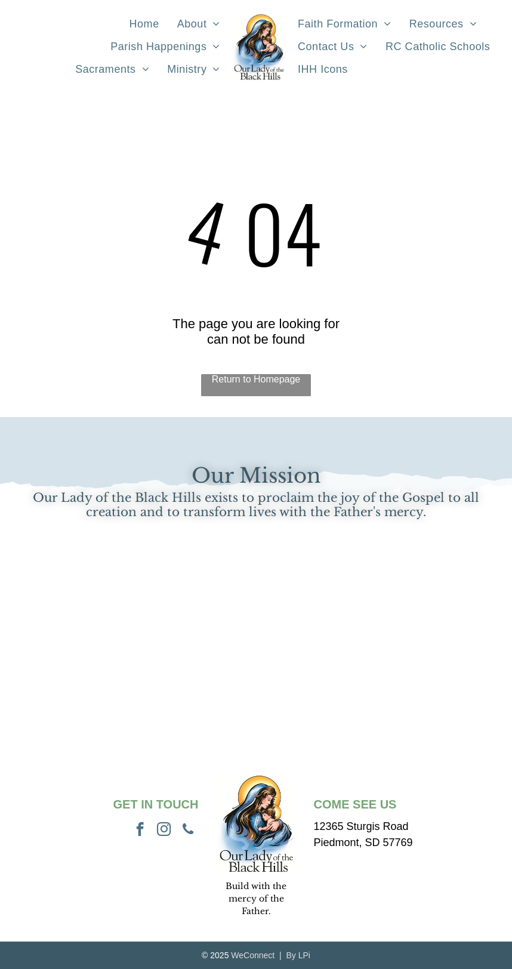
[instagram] (163, 831)
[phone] (188, 831)
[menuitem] (144, 24)
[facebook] (139, 831)
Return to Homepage (256, 379)
